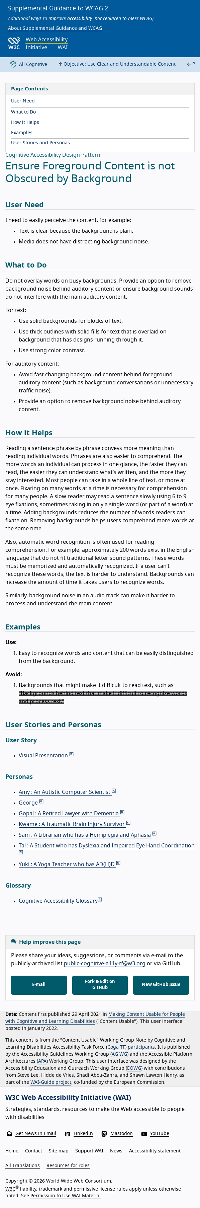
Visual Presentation (47, 755)
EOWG (134, 1068)
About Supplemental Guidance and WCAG (55, 28)
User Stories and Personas (40, 143)
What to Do (23, 112)
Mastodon (121, 1133)
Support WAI (89, 1151)
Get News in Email (35, 1133)
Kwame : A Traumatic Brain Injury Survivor (75, 824)
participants (141, 1047)
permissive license (94, 1189)
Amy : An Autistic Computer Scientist (68, 792)
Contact (33, 1151)
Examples (21, 133)
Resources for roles (68, 1165)
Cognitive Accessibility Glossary (61, 901)
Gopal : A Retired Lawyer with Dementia (72, 813)
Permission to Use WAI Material (65, 1196)
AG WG (119, 1054)
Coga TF (116, 1047)
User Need (23, 101)
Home (11, 1151)
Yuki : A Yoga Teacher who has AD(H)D (70, 864)
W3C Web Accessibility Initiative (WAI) (68, 1097)
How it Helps (25, 122)
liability (28, 1189)
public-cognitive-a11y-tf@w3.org (104, 963)
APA (42, 1061)
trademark (50, 1189)
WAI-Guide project (50, 1082)
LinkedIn (83, 1133)
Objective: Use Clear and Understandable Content (116, 64)
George (31, 803)
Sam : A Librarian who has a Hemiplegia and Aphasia (88, 835)
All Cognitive (27, 65)
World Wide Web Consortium (78, 1181)
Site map (59, 1151)
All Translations (22, 1165)
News (116, 1151)
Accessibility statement (155, 1151)
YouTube (159, 1133)
